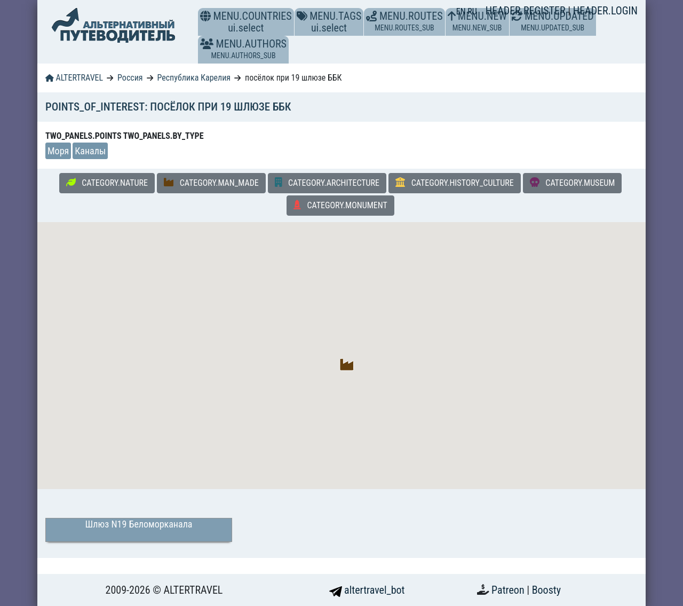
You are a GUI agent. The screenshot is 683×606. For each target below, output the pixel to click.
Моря (58, 150)
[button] (206, 43)
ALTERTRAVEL (74, 78)
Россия (129, 78)
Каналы (90, 150)
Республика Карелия (194, 78)
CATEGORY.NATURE (107, 182)
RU (471, 11)
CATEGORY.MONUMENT (340, 205)
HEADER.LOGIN (605, 10)
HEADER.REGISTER (527, 10)
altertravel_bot (367, 590)
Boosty (546, 590)
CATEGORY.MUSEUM (572, 182)
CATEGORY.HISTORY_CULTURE (454, 182)
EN (462, 11)
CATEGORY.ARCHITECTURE (327, 182)
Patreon (509, 590)
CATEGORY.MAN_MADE (211, 182)
